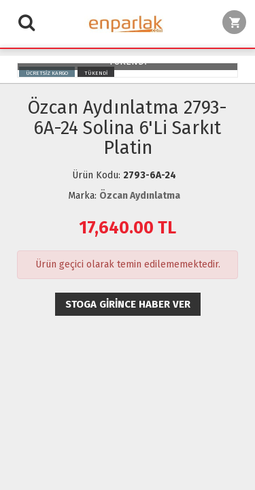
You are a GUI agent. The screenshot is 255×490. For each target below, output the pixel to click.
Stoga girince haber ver (127, 304)
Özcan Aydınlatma (139, 195)
